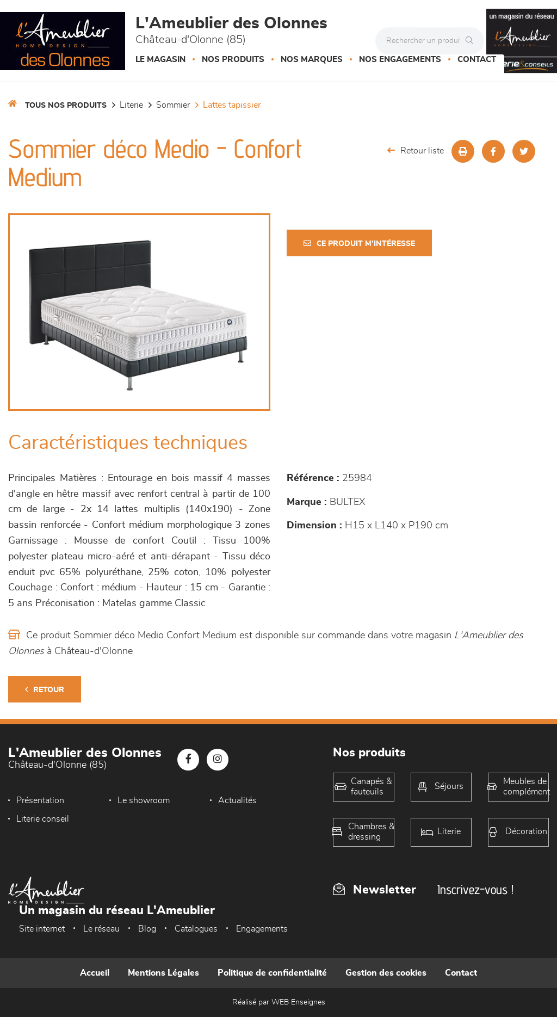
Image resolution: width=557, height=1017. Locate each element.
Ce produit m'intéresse (359, 243)
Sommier (173, 105)
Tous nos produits (66, 105)
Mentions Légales (163, 973)
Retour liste (415, 150)
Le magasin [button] (160, 60)
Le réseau (101, 928)
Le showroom (143, 800)
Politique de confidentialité (272, 973)
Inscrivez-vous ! (475, 889)
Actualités (237, 800)
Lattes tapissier (232, 105)
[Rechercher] (472, 40)
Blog (147, 928)
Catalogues (196, 928)
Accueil (94, 973)
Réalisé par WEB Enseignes (278, 1002)
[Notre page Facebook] (188, 760)
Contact (476, 60)
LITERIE (131, 105)
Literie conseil (42, 819)
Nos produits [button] (233, 60)
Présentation (40, 800)
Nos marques (312, 60)
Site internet (42, 928)
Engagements (262, 928)
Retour (44, 690)
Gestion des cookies (385, 973)
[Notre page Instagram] (217, 760)
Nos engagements (400, 60)
